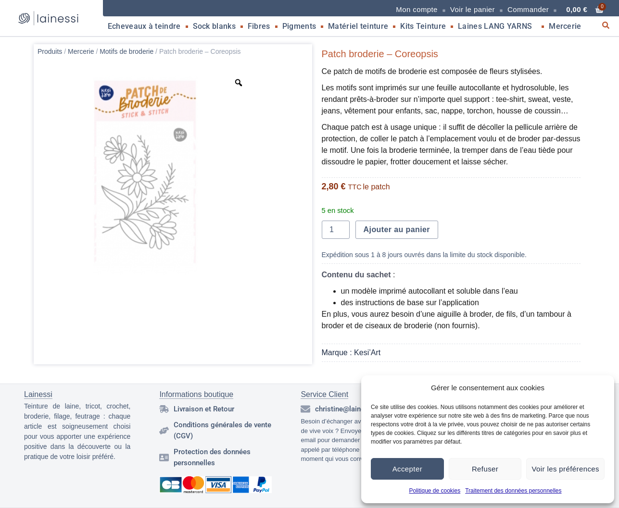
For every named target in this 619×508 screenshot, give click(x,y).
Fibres (259, 26)
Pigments (299, 26)
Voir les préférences (565, 469)
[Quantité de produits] (336, 230)
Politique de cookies (434, 490)
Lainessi (38, 394)
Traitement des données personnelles (513, 490)
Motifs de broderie (126, 51)
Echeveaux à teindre (144, 26)
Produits (50, 51)
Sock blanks (214, 26)
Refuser (485, 469)
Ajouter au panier (397, 229)
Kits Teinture (423, 26)
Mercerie (567, 26)
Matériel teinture (358, 26)
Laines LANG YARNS (497, 26)
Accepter (407, 469)
